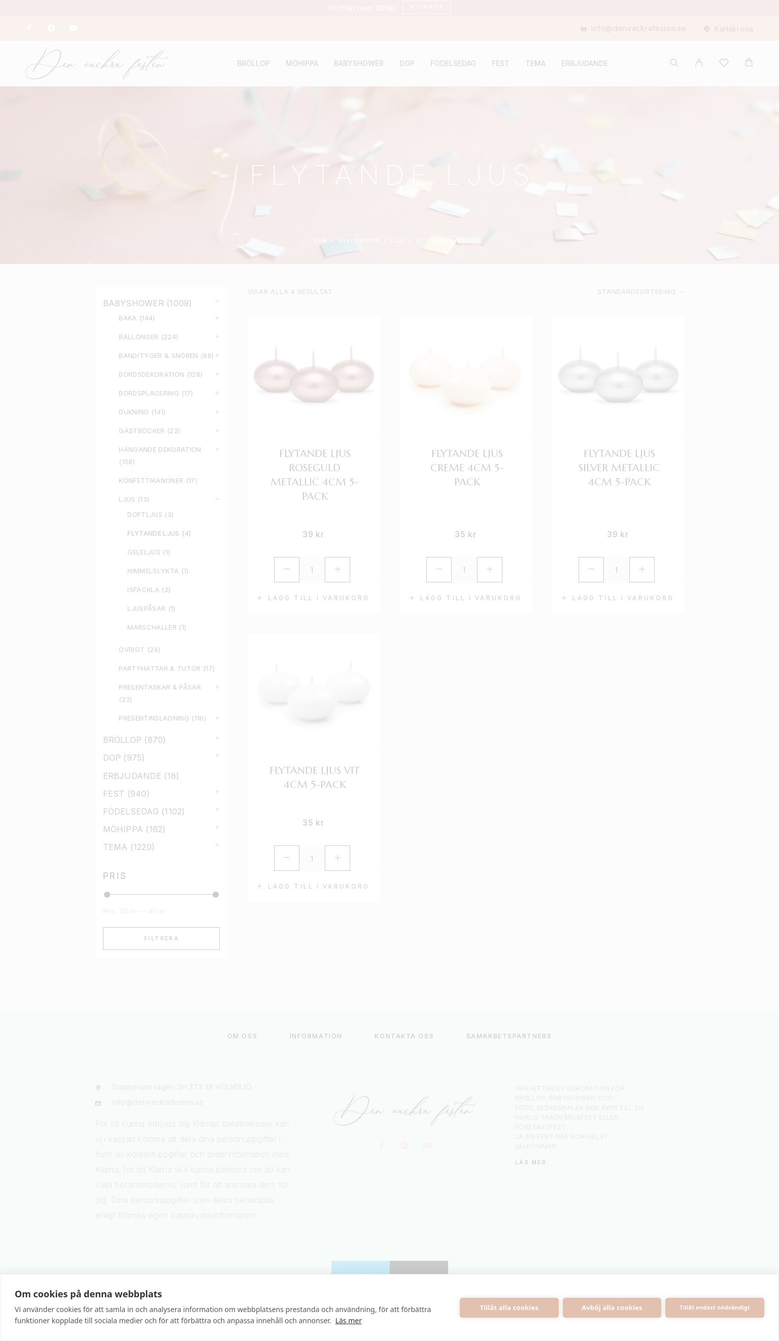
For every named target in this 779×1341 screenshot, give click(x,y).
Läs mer (348, 1320)
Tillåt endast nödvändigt (715, 1307)
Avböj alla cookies (612, 1307)
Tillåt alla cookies (509, 1307)
